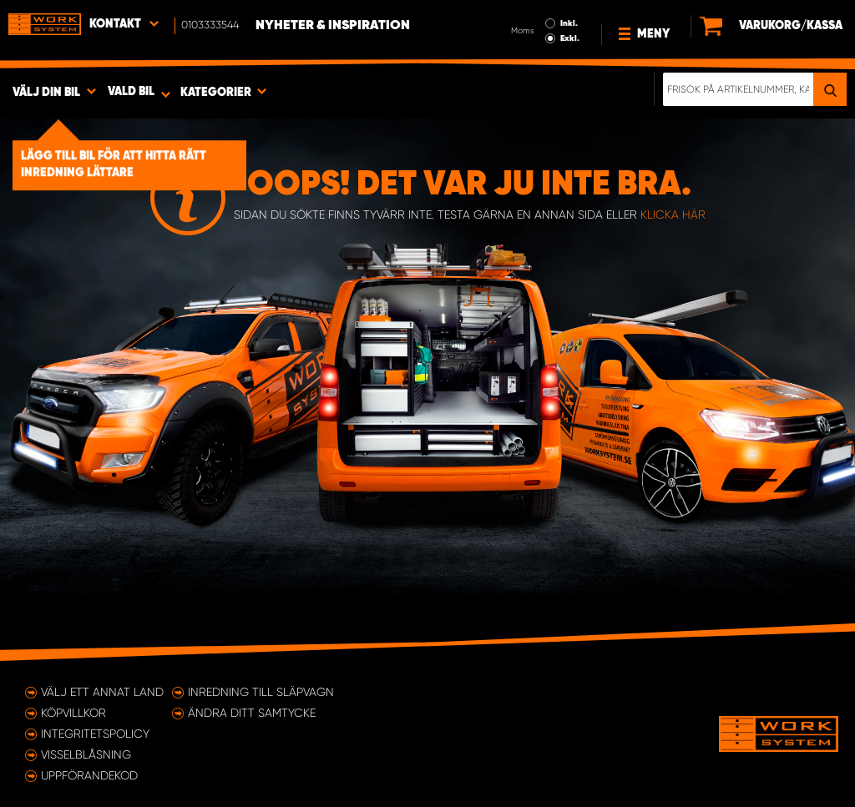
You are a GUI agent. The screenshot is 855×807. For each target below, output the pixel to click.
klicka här (673, 214)
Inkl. (569, 23)
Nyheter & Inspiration (332, 26)
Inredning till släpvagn (261, 692)
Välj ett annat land (102, 692)
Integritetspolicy (95, 733)
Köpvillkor (73, 712)
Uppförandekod (89, 775)
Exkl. (569, 38)
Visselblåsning (86, 754)
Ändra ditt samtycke (252, 712)
